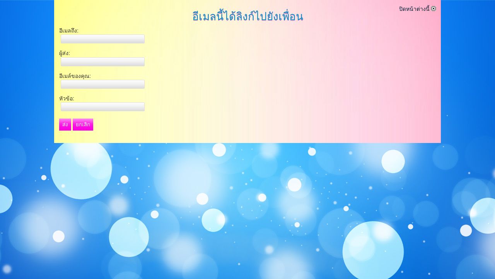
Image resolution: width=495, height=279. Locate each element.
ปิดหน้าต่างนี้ (417, 9)
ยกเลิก (83, 124)
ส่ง (65, 124)
